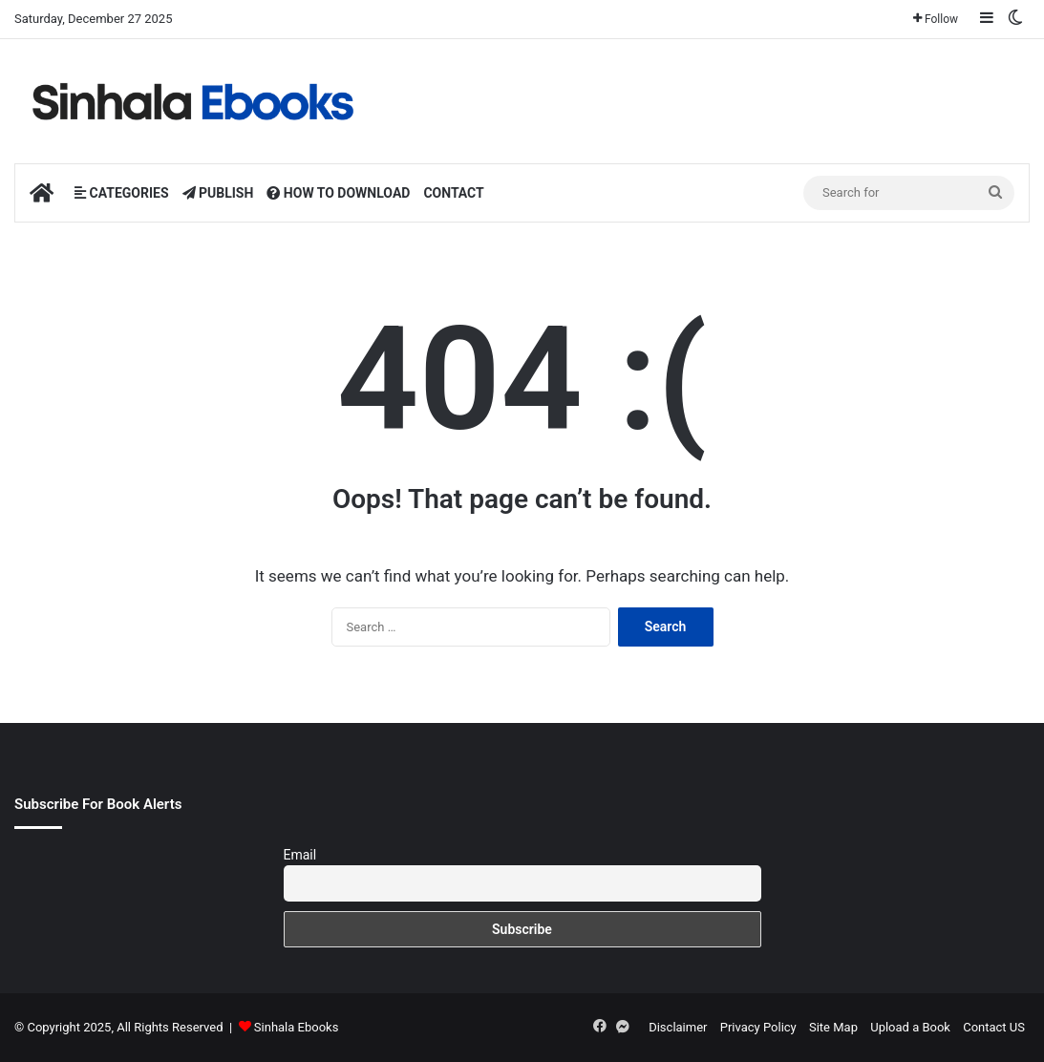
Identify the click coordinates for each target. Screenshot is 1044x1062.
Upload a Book (910, 1027)
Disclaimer (678, 1027)
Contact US (994, 1027)
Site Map (833, 1027)
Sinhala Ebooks (296, 1027)
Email (300, 854)
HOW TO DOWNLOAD (338, 193)
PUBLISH (218, 193)
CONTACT (453, 193)
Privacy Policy (758, 1027)
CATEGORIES (122, 193)
